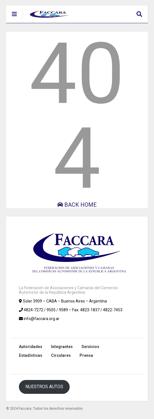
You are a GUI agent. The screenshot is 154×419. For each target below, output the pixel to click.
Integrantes (62, 346)
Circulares (61, 355)
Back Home (77, 204)
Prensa (86, 355)
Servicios (90, 346)
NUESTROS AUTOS (44, 386)
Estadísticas (30, 355)
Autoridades (30, 346)
